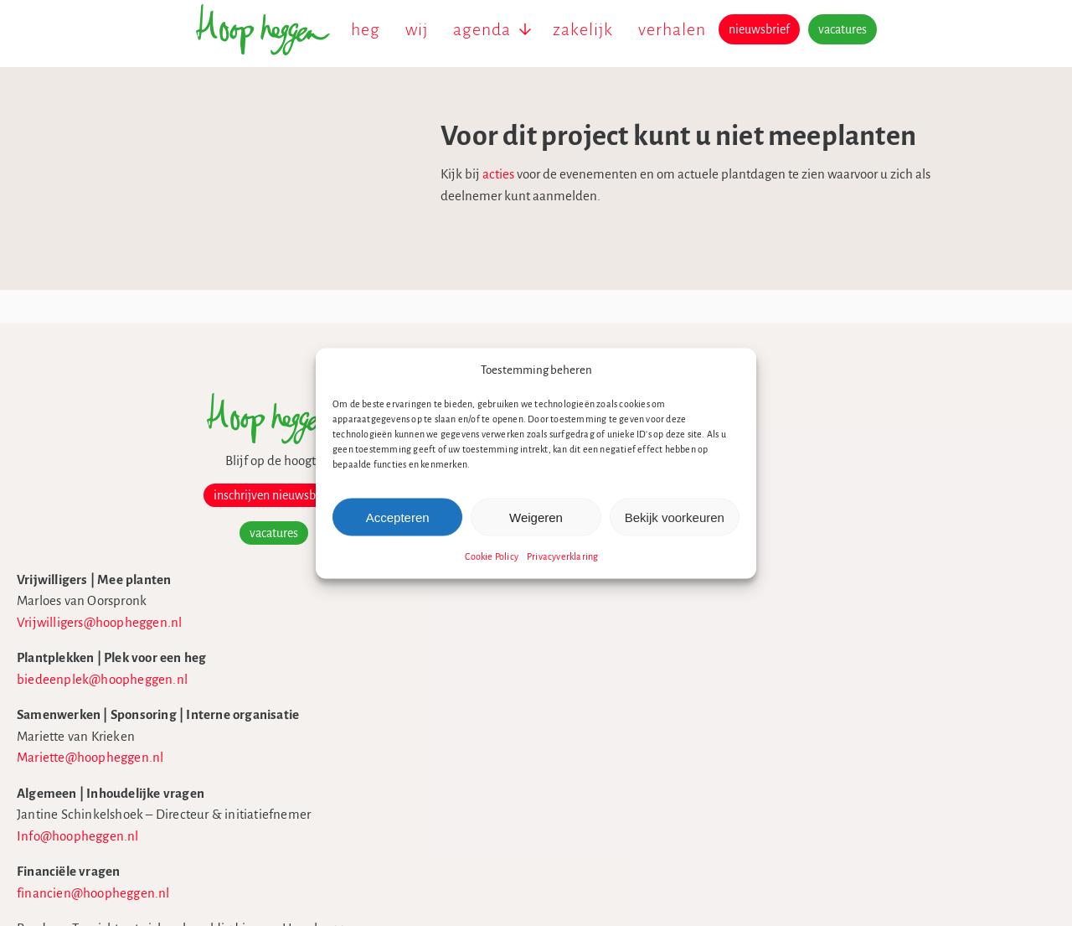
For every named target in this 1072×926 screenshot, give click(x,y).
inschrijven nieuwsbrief (184, 495)
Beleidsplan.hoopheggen (789, 491)
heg (365, 29)
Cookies (741, 704)
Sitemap (743, 747)
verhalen (672, 29)
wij (416, 29)
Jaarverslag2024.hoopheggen (800, 512)
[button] (731, 369)
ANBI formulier (762, 533)
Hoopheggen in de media (791, 470)
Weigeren (536, 517)
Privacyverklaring (562, 556)
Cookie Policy (491, 556)
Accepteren (398, 517)
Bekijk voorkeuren (674, 517)
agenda (482, 29)
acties (426, 174)
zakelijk (583, 29)
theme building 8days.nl (787, 769)
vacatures (842, 29)
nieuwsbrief (759, 29)
